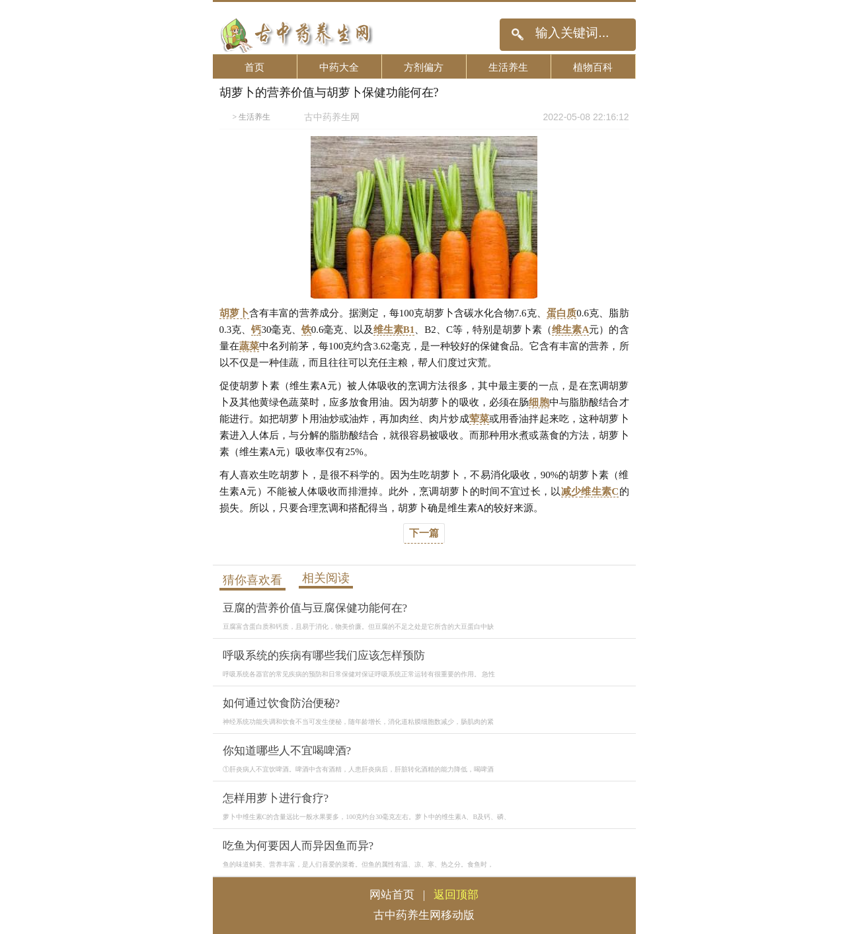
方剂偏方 (423, 67)
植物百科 (593, 67)
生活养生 (508, 67)
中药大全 (339, 67)
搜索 (517, 34)
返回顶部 (456, 894)
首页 (254, 67)
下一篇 (424, 533)
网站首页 (391, 894)
